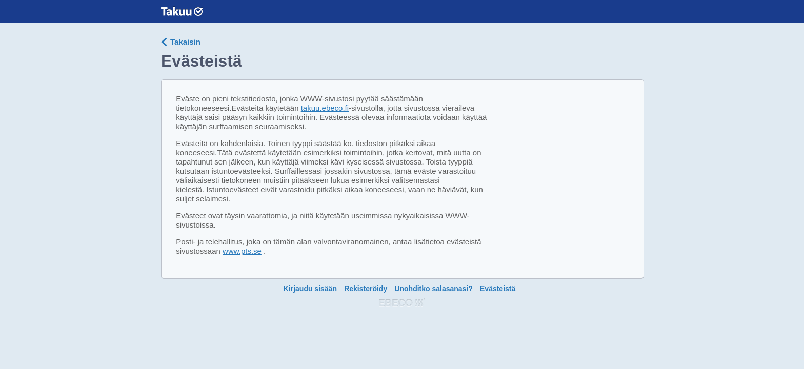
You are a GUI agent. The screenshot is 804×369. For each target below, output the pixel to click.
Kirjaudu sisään (310, 288)
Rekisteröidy (365, 288)
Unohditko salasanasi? (433, 288)
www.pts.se (242, 251)
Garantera (182, 11)
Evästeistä (497, 288)
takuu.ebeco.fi (325, 108)
